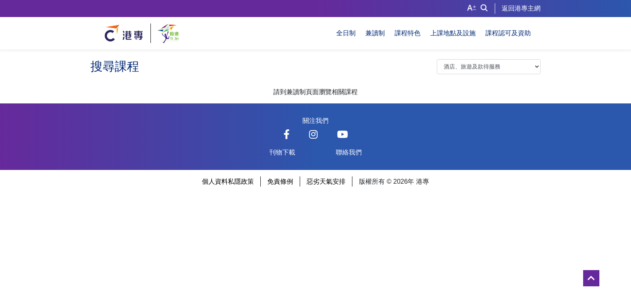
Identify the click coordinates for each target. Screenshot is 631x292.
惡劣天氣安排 (326, 181)
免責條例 (280, 181)
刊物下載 (282, 152)
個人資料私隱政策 (228, 181)
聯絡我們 (349, 152)
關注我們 (315, 120)
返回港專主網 (521, 8)
